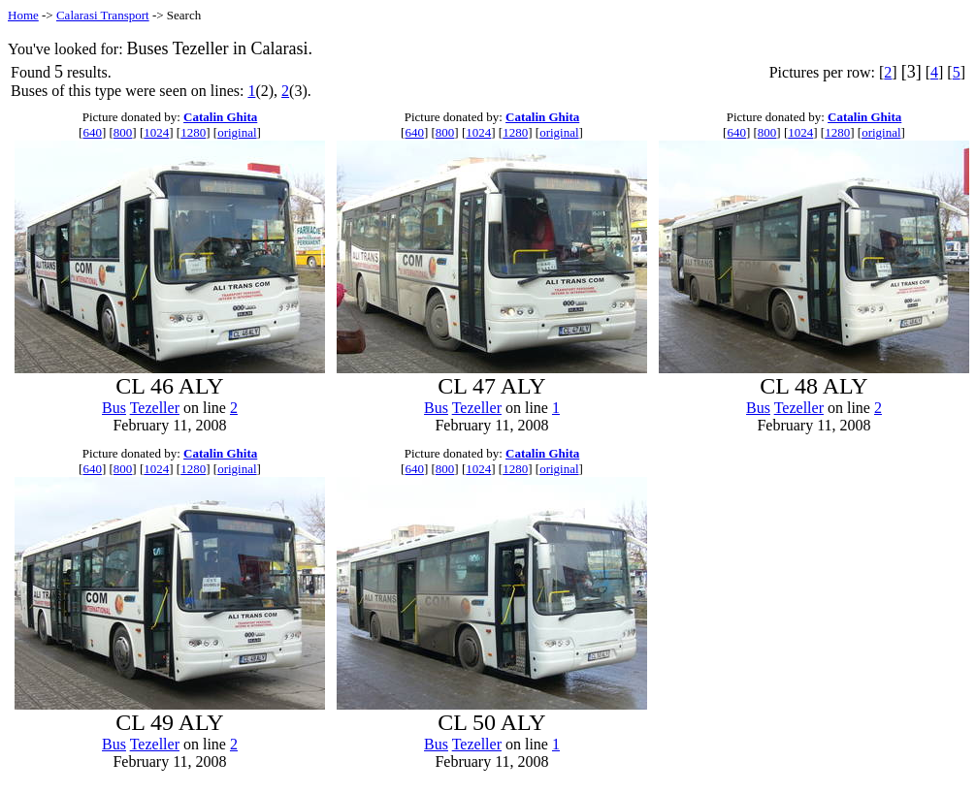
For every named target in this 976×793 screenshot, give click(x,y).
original (236, 132)
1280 (193, 132)
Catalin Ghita (220, 117)
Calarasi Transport (102, 15)
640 (92, 132)
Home (23, 15)
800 (123, 132)
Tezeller (154, 407)
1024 (156, 132)
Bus (114, 407)
